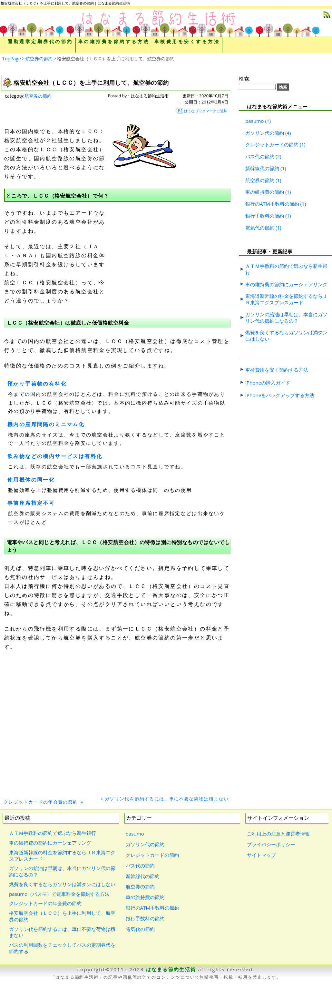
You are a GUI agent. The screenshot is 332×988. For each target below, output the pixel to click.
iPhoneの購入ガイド (267, 382)
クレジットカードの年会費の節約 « (43, 802)
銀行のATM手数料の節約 (272, 204)
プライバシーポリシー (271, 844)
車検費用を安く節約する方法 (276, 370)
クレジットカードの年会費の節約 (45, 903)
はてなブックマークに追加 (202, 110)
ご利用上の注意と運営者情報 (278, 833)
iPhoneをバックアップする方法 (279, 395)
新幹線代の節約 (262, 168)
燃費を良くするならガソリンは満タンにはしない (286, 335)
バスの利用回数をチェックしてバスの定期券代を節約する (62, 948)
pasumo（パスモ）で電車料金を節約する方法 (59, 894)
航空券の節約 (38, 96)
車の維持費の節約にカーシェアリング (286, 284)
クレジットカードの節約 (271, 144)
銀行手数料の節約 (264, 215)
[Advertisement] (165, 245)
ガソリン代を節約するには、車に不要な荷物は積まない (62, 932)
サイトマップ (261, 855)
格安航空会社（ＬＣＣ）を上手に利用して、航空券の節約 (62, 916)
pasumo (254, 121)
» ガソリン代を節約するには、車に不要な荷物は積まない (164, 799)
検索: (244, 78)
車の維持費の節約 (264, 192)
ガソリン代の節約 (264, 133)
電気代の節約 (259, 227)
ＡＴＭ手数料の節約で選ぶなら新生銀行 (286, 269)
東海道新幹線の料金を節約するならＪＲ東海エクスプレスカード (286, 299)
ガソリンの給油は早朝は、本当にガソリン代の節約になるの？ (286, 317)
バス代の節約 (259, 156)
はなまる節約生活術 (171, 969)
